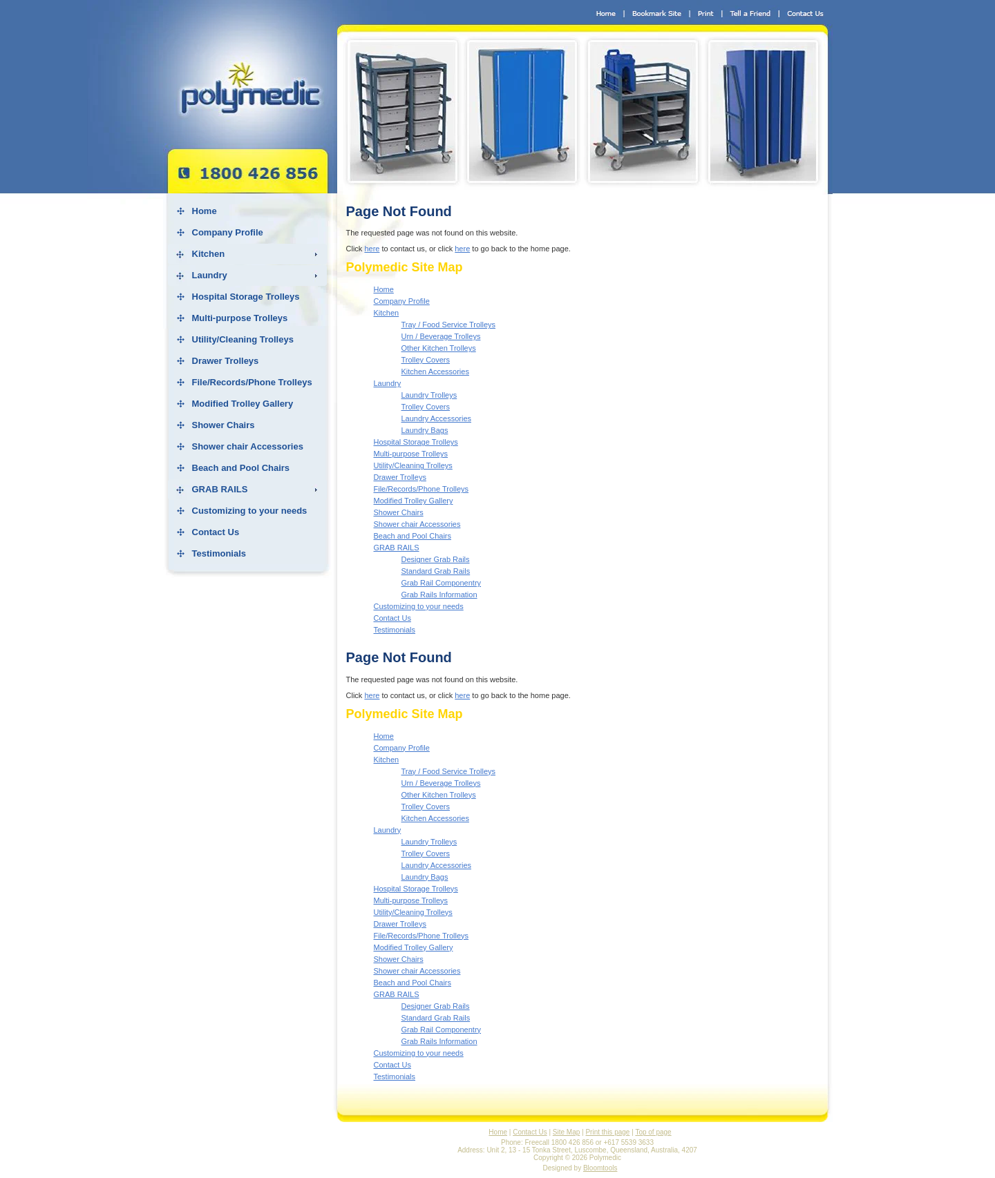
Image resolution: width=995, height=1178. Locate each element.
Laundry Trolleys (429, 395)
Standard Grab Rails (436, 571)
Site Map (566, 1132)
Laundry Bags (424, 430)
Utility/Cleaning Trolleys (243, 339)
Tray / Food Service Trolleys (448, 324)
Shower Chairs (223, 425)
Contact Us (216, 532)
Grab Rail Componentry (441, 583)
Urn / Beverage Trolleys (441, 336)
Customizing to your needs (249, 510)
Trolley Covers (426, 360)
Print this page (607, 1132)
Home (204, 211)
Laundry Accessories (436, 418)
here (371, 248)
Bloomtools (600, 1168)
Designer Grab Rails (435, 559)
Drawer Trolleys (225, 361)
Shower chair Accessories (247, 446)
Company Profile (227, 232)
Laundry (209, 275)
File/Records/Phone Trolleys (252, 382)
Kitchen (208, 254)
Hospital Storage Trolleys (246, 296)
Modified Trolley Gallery (243, 403)
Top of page (653, 1132)
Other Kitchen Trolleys (438, 348)
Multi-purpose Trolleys (240, 318)
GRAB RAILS (220, 489)
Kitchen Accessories (435, 371)
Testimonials (219, 553)
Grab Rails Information (439, 594)
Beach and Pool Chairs (241, 468)
